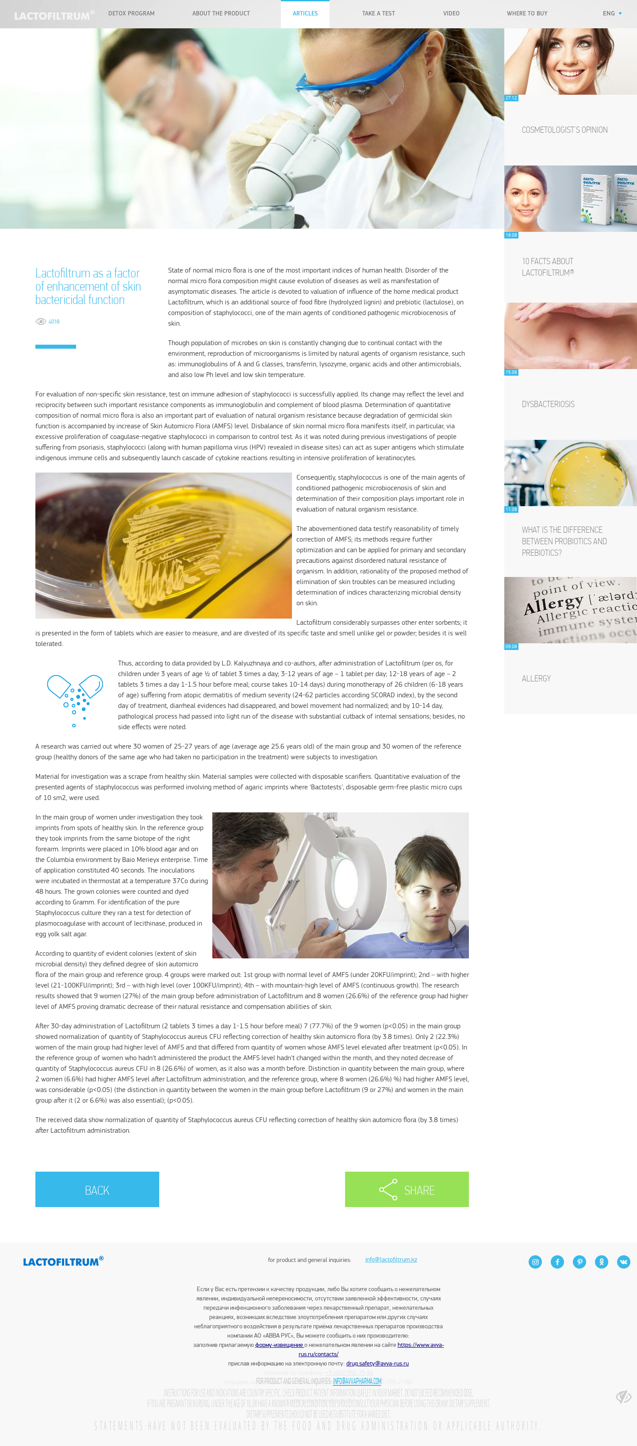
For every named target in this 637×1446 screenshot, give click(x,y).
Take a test (378, 14)
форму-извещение (279, 1345)
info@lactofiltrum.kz (391, 1244)
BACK (97, 1191)
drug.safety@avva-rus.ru (377, 1363)
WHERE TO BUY (527, 14)
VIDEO (451, 14)
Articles (305, 14)
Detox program (131, 14)
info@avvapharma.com (357, 1381)
